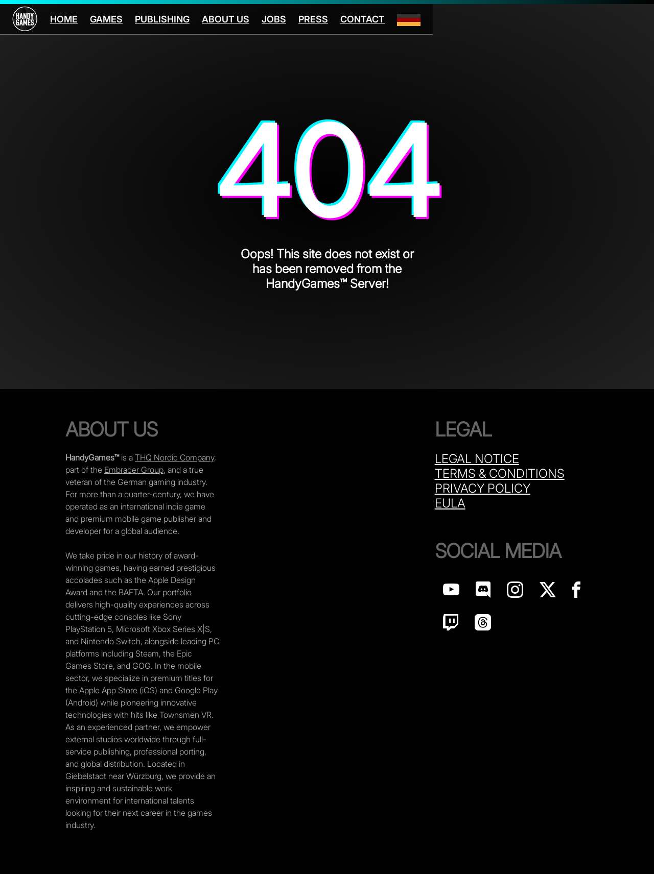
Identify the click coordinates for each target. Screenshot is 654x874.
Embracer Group (134, 470)
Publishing (162, 19)
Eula (450, 503)
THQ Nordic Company (174, 457)
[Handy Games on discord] (483, 592)
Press (313, 19)
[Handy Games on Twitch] (450, 625)
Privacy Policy (482, 488)
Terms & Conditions (500, 473)
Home (64, 19)
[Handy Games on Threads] (482, 625)
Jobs (274, 19)
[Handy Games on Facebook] (576, 592)
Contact (362, 19)
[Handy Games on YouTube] (451, 592)
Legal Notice (477, 458)
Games (106, 19)
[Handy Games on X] (547, 592)
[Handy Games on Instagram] (515, 592)
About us (225, 19)
